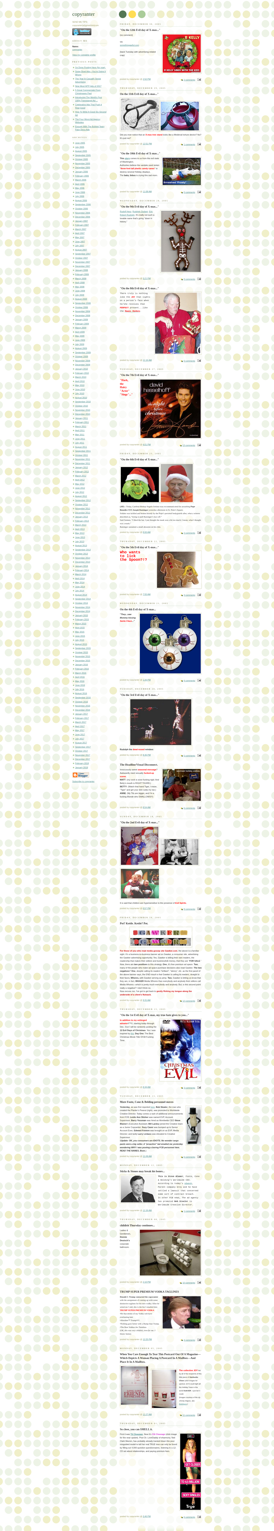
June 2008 (80, 291)
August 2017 (81, 743)
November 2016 (82, 706)
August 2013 (81, 545)
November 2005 (82, 163)
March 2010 (80, 377)
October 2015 (81, 652)
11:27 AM (147, 1414)
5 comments (189, 756)
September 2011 (83, 451)
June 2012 (80, 488)
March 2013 (80, 525)
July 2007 (79, 245)
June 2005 (80, 143)
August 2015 (81, 644)
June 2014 (80, 587)
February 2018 (82, 763)
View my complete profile (84, 55)
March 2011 (80, 426)
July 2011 (79, 443)
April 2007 (80, 233)
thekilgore (183, 1404)
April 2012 (80, 480)
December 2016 (82, 710)
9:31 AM (147, 1000)
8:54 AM (147, 807)
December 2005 (82, 167)
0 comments (189, 192)
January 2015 (81, 615)
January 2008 (81, 270)
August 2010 (81, 398)
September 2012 (83, 500)
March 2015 (80, 623)
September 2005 (83, 155)
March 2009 (80, 328)
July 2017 (79, 739)
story (127, 158)
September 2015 (83, 648)
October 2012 (81, 504)
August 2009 (81, 348)
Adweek (188, 1183)
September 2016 (83, 697)
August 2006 (81, 200)
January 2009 (81, 319)
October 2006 (81, 208)
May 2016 (79, 681)
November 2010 (82, 410)
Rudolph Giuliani (140, 211)
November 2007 (82, 262)
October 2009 (81, 356)
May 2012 (79, 484)
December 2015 (82, 660)
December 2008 (82, 315)
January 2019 (81, 767)
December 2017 (82, 759)
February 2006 (82, 176)
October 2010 (81, 406)
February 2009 (82, 324)
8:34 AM (147, 1087)
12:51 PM (147, 144)
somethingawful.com (129, 45)
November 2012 (82, 508)
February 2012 (82, 471)
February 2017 (82, 718)
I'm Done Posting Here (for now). (90, 67)
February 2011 (82, 422)
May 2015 (79, 632)
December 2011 (82, 463)
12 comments (188, 1001)
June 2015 (80, 636)
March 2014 (80, 574)
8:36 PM (147, 755)
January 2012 (81, 467)
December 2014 (82, 611)
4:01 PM (147, 444)
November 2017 (82, 755)
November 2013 (82, 558)
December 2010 (82, 414)
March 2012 (80, 476)
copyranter (77, 49)
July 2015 (79, 640)
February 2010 (82, 373)
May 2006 (79, 188)
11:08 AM (147, 191)
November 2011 (82, 459)
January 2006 (81, 172)
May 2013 (79, 533)
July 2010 (79, 393)
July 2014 (79, 591)
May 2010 (79, 385)
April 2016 (80, 677)
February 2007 (82, 225)
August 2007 (81, 250)
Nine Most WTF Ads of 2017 (88, 86)
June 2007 (80, 241)
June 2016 (80, 685)
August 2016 (81, 693)
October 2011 (81, 455)
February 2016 (82, 669)
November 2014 (82, 607)
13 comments (188, 445)
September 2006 (83, 204)
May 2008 (79, 287)
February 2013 (82, 521)
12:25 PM (147, 1339)
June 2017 (80, 734)
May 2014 (79, 582)
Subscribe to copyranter (83, 781)
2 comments (189, 80)
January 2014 (81, 566)
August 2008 (81, 299)
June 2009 (80, 340)
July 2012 (79, 492)
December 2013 (82, 562)
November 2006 (82, 213)
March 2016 (80, 673)
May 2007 (79, 237)
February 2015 (82, 619)
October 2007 (81, 258)
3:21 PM (147, 278)
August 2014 (81, 595)
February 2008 (82, 274)
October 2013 (81, 554)
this (132, 1033)
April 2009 (80, 332)
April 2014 (80, 578)
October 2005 (81, 159)
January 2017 (81, 714)
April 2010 (80, 381)
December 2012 (82, 513)
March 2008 (80, 278)
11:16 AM (147, 360)
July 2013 (79, 541)
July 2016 (79, 689)
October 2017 (81, 751)
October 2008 (81, 307)
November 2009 (82, 361)
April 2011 (80, 430)
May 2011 (79, 434)
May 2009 (79, 336)
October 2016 (81, 702)
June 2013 (80, 537)
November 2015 (82, 656)
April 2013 (80, 529)
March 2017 (80, 722)
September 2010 (83, 402)
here (153, 1107)
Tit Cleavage (137, 1434)
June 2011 (80, 439)
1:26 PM (147, 680)
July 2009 (79, 344)
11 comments (188, 1415)
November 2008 (82, 311)
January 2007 (81, 221)
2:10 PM (147, 1282)
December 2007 (82, 266)
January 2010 (81, 369)
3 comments (189, 595)
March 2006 (80, 180)
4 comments (189, 680)
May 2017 (79, 730)
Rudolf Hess (125, 211)
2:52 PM (147, 79)
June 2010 (80, 389)
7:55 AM (147, 594)
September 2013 (83, 550)
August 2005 (81, 151)
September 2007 (83, 254)
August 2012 (81, 496)
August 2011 (81, 447)
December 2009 (82, 365)
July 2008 (79, 295)
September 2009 (83, 352)
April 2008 (80, 282)
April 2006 (80, 184)
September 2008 (83, 303)
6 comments (189, 808)
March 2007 (80, 229)
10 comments (188, 1283)
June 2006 (80, 192)
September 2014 (83, 599)
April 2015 (80, 628)
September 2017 (83, 747)
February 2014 (82, 570)
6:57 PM (147, 908)
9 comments (189, 909)
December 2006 (82, 217)
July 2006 (79, 196)
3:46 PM (147, 1516)
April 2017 (80, 726)
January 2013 (81, 517)
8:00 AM (147, 532)
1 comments (189, 144)
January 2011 (81, 418)
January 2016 (81, 664)
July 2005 (79, 147)
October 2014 (81, 603)
